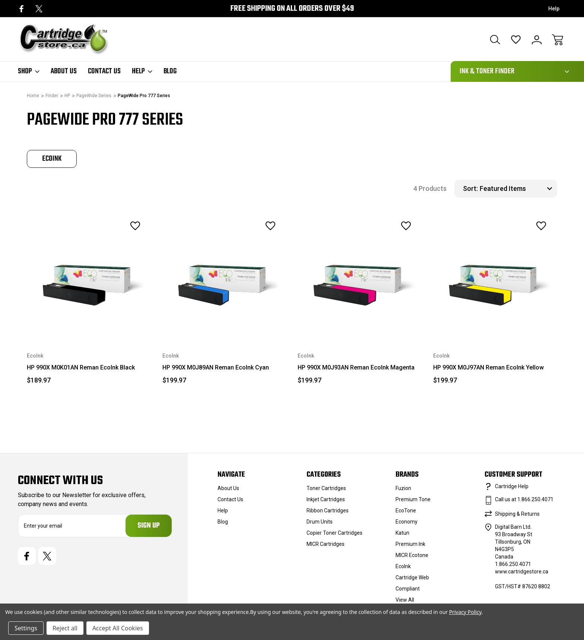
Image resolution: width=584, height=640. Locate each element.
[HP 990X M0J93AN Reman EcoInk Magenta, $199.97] (360, 275)
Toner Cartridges (326, 488)
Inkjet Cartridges (326, 499)
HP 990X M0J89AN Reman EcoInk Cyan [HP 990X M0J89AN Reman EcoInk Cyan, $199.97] (215, 367)
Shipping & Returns (517, 514)
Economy (407, 522)
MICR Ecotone (412, 555)
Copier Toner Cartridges (334, 533)
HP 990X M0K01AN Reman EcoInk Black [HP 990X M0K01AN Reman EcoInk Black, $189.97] (81, 367)
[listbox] (517, 188)
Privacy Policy (465, 611)
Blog (170, 71)
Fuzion (403, 488)
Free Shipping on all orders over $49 (292, 8)
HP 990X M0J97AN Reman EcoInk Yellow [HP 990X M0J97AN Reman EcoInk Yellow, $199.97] (488, 367)
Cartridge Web (412, 577)
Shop (28, 71)
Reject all (65, 628)
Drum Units (320, 522)
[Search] (495, 39)
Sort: (470, 188)
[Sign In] (536, 39)
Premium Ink (410, 544)
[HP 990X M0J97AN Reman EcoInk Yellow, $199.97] (495, 275)
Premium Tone (413, 499)
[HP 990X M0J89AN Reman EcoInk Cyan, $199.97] (224, 275)
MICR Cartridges (326, 544)
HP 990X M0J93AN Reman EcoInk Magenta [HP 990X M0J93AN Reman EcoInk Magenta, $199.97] (356, 367)
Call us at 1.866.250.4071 (524, 499)
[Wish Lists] (515, 39)
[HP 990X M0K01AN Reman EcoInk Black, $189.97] (89, 275)
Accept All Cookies (117, 628)
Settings (26, 628)
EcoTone (406, 510)
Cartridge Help (512, 486)
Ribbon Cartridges (328, 510)
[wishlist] (125, 226)
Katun (402, 533)
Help (553, 9)
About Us (64, 71)
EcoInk (403, 566)
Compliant (408, 589)
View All (405, 600)
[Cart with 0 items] (557, 39)
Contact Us (104, 71)
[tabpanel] (51, 159)
